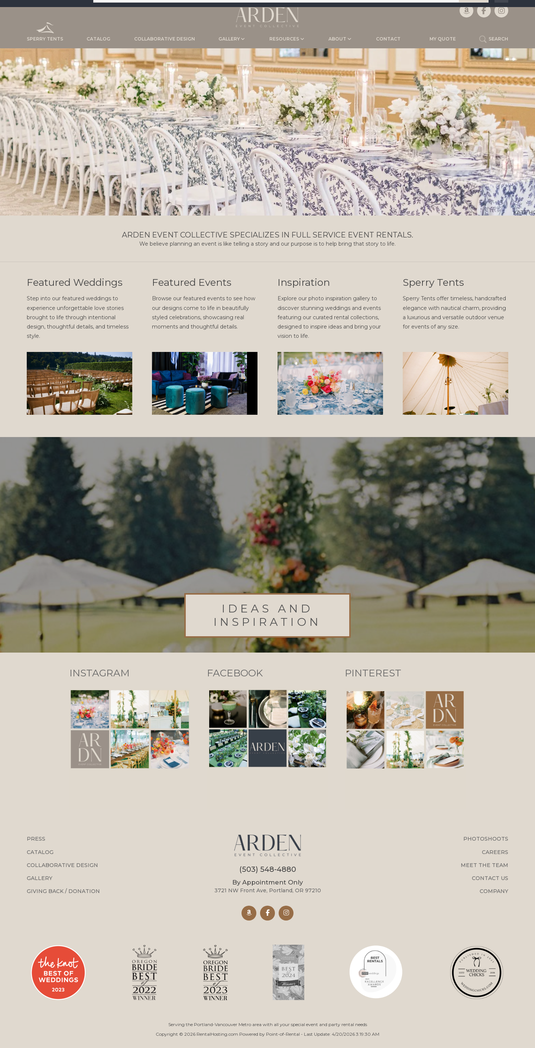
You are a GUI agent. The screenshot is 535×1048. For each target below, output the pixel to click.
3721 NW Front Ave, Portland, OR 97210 (267, 886)
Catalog (98, 39)
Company (494, 891)
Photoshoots (485, 838)
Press (36, 838)
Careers (495, 852)
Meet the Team (484, 865)
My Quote (442, 39)
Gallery (39, 878)
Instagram (99, 673)
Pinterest (373, 673)
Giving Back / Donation (63, 891)
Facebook (235, 673)
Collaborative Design (164, 39)
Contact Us (490, 878)
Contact (388, 39)
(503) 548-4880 (267, 869)
